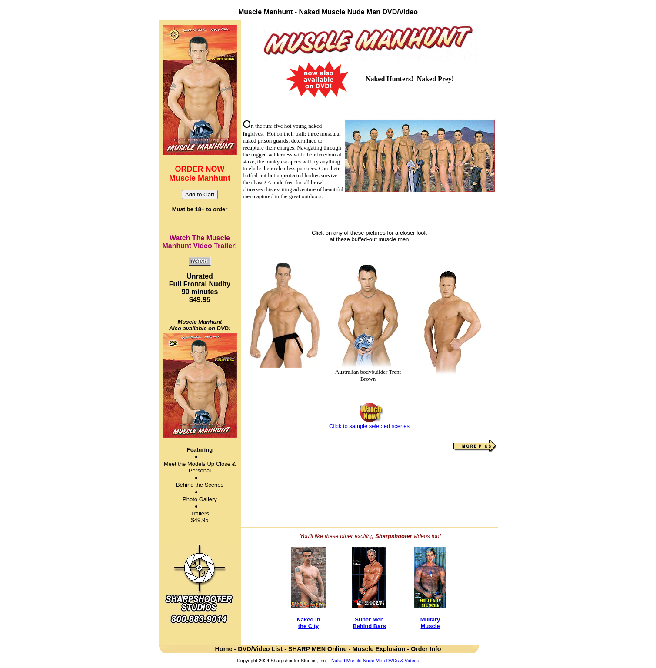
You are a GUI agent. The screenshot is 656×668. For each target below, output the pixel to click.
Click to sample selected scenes (369, 426)
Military (430, 619)
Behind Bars (369, 626)
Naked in (308, 619)
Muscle (430, 626)
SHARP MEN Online (317, 648)
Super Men (369, 619)
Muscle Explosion (379, 648)
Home (223, 648)
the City (308, 626)
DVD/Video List (261, 648)
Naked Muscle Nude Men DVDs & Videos (375, 660)
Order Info (426, 648)
